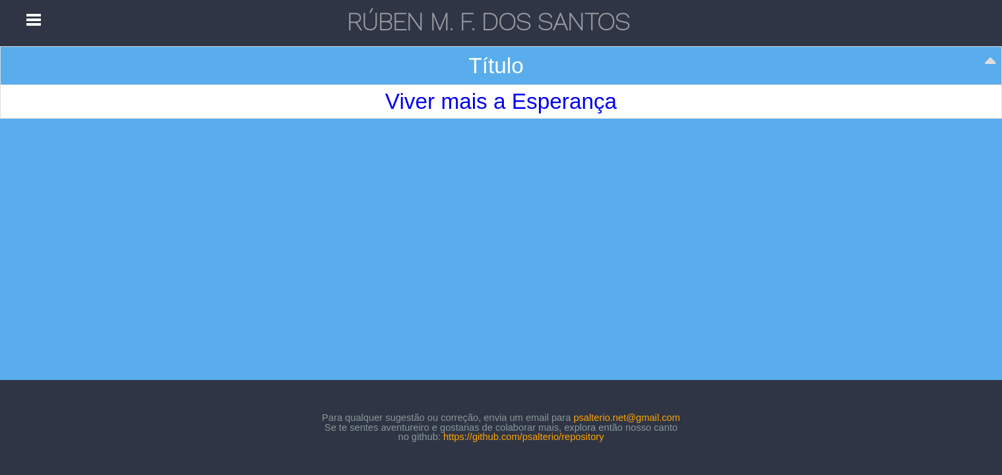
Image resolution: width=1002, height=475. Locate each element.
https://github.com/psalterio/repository (523, 436)
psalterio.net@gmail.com (626, 417)
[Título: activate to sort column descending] (501, 66)
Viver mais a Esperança (501, 101)
